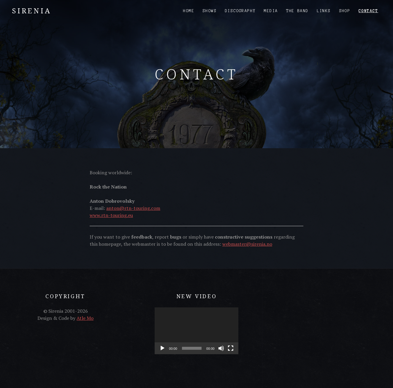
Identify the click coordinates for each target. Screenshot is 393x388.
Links (324, 11)
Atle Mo (85, 318)
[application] (196, 330)
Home (188, 11)
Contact (368, 11)
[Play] (162, 348)
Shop (345, 11)
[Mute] (221, 348)
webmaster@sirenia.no (247, 244)
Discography (240, 11)
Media (271, 11)
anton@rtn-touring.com (133, 208)
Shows (210, 11)
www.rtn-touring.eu (111, 215)
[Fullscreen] (231, 348)
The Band (297, 11)
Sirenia (31, 10)
